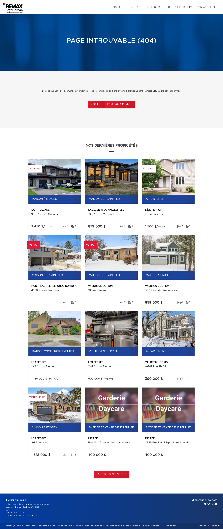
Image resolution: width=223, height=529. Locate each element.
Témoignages (155, 7)
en (215, 7)
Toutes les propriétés (112, 474)
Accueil (96, 104)
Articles (136, 7)
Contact (202, 7)
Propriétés (119, 7)
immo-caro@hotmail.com (26, 515)
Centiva (215, 526)
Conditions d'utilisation (141, 526)
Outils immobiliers (180, 7)
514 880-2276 (17, 513)
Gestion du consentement (164, 526)
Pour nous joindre (119, 104)
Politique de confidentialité (116, 526)
